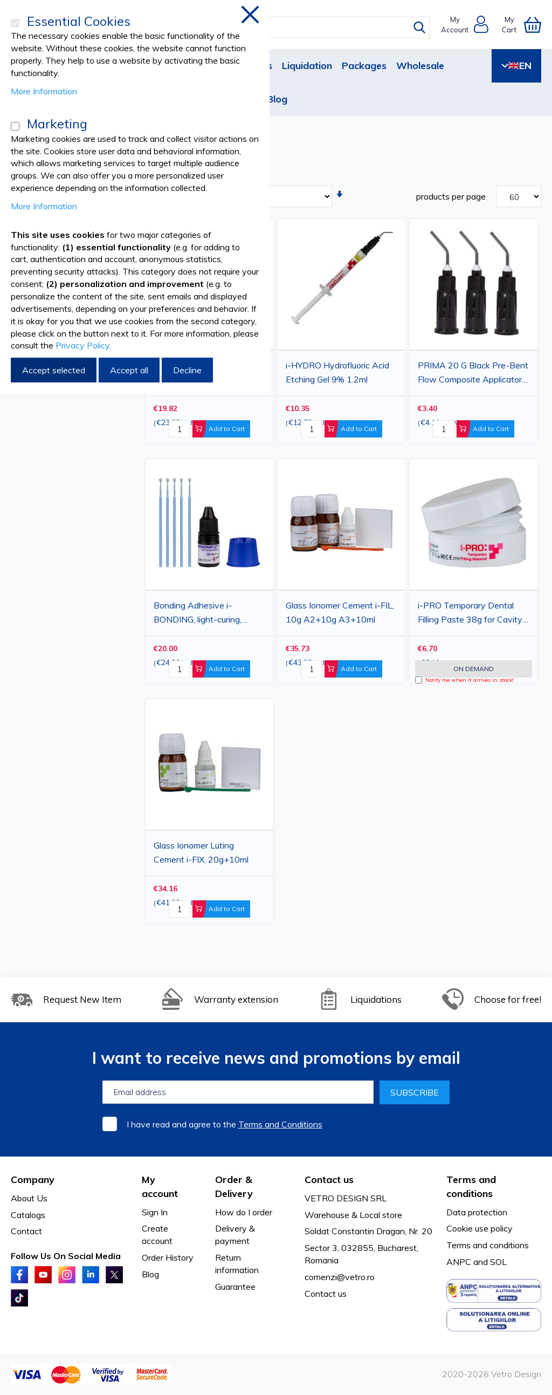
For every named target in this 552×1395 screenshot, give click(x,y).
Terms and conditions (487, 1245)
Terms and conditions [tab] (471, 1186)
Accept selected (53, 370)
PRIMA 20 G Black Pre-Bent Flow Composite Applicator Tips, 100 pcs (473, 374)
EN (516, 65)
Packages (364, 65)
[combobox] (283, 27)
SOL (498, 1261)
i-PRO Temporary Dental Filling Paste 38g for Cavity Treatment (470, 614)
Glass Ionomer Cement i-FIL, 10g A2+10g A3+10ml (340, 612)
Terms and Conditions (280, 1124)
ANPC (458, 1261)
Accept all (129, 370)
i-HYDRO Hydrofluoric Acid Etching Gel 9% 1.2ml (337, 372)
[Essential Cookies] (15, 23)
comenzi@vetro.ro (340, 1276)
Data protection (476, 1212)
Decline (187, 370)
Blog (277, 99)
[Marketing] (15, 126)
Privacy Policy (82, 345)
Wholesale (420, 65)
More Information (44, 91)
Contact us (326, 1293)
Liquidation (307, 65)
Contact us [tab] (329, 1179)
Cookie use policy (479, 1228)
